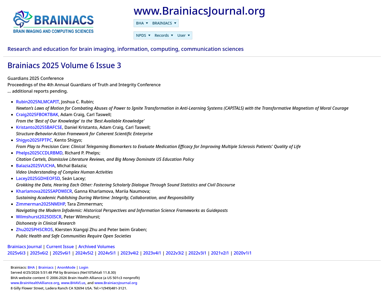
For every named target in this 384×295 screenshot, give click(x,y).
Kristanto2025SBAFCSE (39, 127)
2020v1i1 (243, 253)
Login (84, 267)
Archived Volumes (96, 246)
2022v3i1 (198, 253)
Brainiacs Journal (24, 246)
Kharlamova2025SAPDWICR (44, 191)
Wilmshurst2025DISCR (38, 217)
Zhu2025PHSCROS (34, 229)
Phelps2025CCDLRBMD (39, 153)
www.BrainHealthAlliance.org (35, 282)
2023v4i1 (152, 253)
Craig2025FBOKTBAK (37, 114)
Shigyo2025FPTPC (34, 140)
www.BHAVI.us (73, 282)
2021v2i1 (220, 253)
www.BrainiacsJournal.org (115, 282)
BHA (31, 267)
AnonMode (66, 267)
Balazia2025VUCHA (35, 166)
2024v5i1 (107, 253)
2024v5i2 (84, 253)
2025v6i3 (16, 253)
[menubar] (156, 23)
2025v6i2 (39, 253)
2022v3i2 (175, 253)
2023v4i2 (130, 253)
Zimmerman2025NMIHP (40, 204)
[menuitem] (142, 23)
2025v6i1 (62, 253)
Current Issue (60, 246)
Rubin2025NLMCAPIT (37, 102)
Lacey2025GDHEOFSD (38, 178)
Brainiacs (46, 267)
